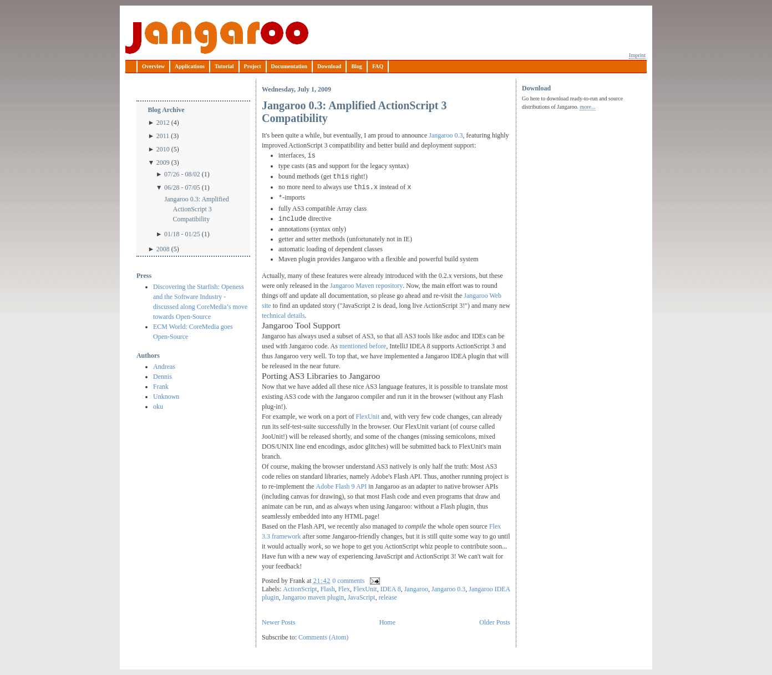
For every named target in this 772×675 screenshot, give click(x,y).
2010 (163, 149)
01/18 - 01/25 (182, 234)
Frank (161, 386)
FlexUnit (368, 416)
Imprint (637, 55)
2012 (163, 122)
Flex (344, 589)
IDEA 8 (390, 589)
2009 (163, 162)
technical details (283, 315)
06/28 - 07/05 (182, 187)
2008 (163, 249)
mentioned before (362, 346)
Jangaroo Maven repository (366, 286)
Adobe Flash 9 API (341, 486)
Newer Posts (278, 622)
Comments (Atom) (323, 637)
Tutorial (224, 66)
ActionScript (300, 589)
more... (587, 107)
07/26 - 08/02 (182, 174)
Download (329, 66)
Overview (153, 66)
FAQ (377, 66)
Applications (190, 66)
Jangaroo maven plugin (313, 597)
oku (158, 406)
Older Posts (494, 622)
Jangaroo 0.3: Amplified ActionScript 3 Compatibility (196, 209)
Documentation (289, 66)
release (388, 597)
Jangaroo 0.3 (446, 135)
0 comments (348, 581)
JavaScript (361, 597)
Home (387, 622)
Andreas (164, 367)
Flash (328, 589)
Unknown (166, 396)
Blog (356, 66)
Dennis (162, 376)
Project (252, 66)
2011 (163, 136)
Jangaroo (216, 38)
